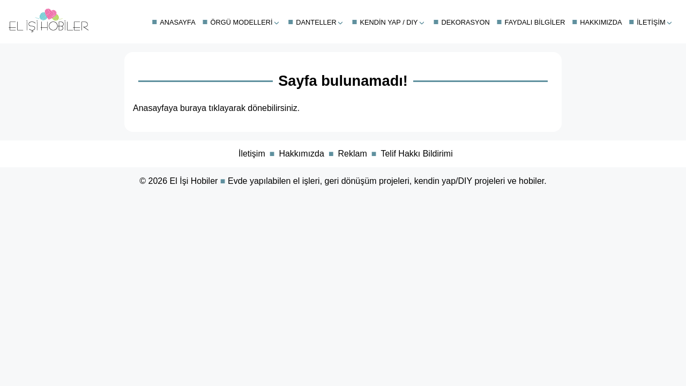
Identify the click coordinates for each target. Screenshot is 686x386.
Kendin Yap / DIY (389, 22)
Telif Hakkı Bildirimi (416, 153)
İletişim (651, 22)
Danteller (316, 22)
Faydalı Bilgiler (535, 22)
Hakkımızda (601, 22)
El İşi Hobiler (194, 180)
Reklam (352, 153)
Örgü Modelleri (242, 22)
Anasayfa (178, 22)
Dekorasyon (465, 22)
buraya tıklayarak (212, 108)
